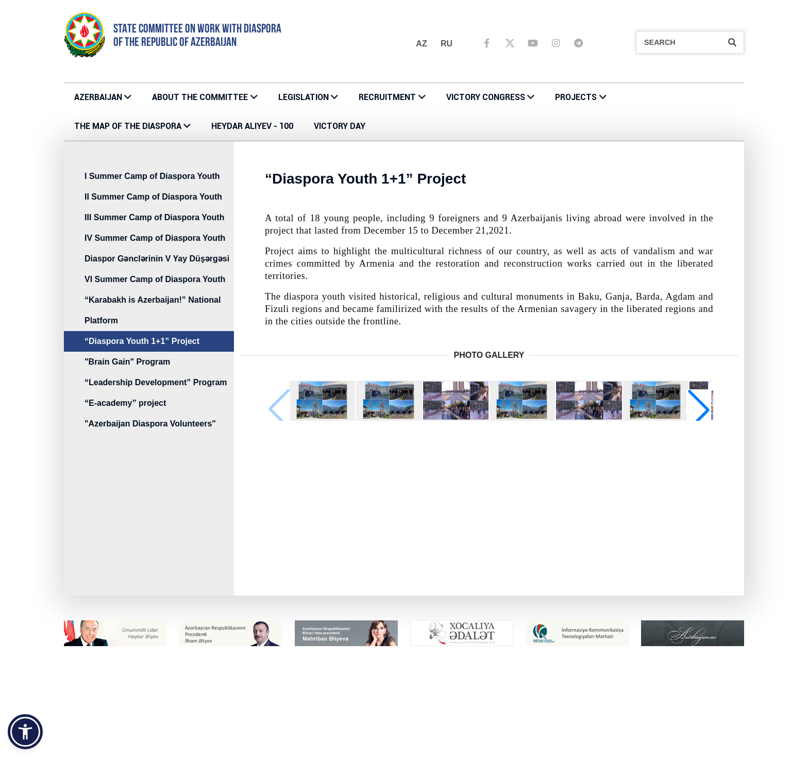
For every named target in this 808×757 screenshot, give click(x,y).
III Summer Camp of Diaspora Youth (154, 217)
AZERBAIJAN (98, 97)
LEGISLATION (303, 97)
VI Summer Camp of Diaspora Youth (155, 279)
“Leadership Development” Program (156, 382)
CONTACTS (259, 743)
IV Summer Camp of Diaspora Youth (155, 238)
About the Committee (200, 97)
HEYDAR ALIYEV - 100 (252, 126)
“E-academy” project (125, 403)
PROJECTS (576, 97)
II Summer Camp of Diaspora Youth (153, 196)
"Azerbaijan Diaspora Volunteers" (150, 423)
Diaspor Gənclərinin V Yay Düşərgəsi (157, 258)
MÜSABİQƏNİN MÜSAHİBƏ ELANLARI (642, 743)
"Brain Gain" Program (127, 361)
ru (446, 43)
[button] (698, 409)
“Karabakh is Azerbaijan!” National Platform (153, 310)
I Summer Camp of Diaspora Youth (152, 176)
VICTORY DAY (339, 126)
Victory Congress (485, 97)
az (421, 43)
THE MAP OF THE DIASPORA (127, 126)
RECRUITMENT (387, 97)
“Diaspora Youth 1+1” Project (142, 341)
